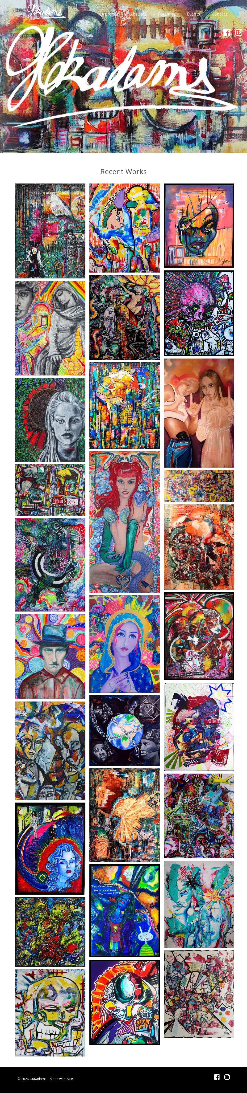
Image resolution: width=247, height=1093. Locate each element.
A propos (109, 14)
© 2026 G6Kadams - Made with (42, 1079)
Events (193, 14)
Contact (219, 14)
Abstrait (138, 14)
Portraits (166, 14)
